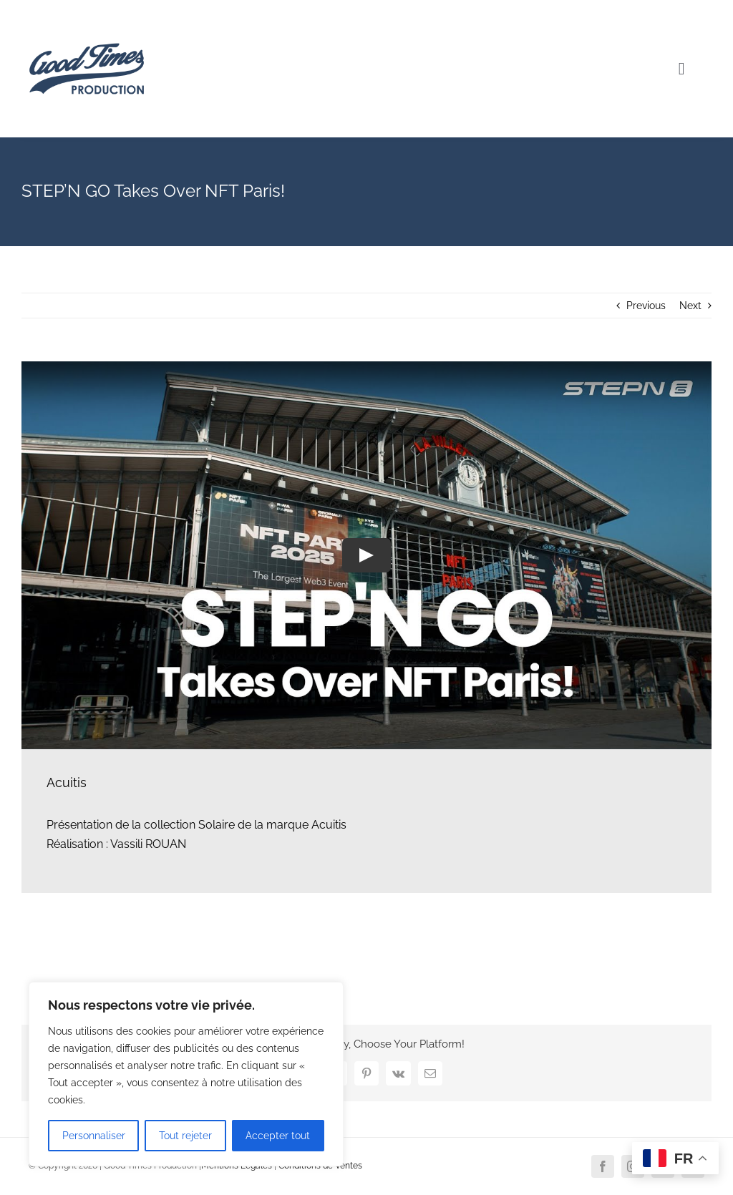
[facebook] (602, 1166)
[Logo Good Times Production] (87, 15)
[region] (186, 1074)
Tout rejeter (185, 1135)
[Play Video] (366, 555)
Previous (646, 305)
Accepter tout (278, 1135)
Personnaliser (93, 1135)
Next (690, 305)
